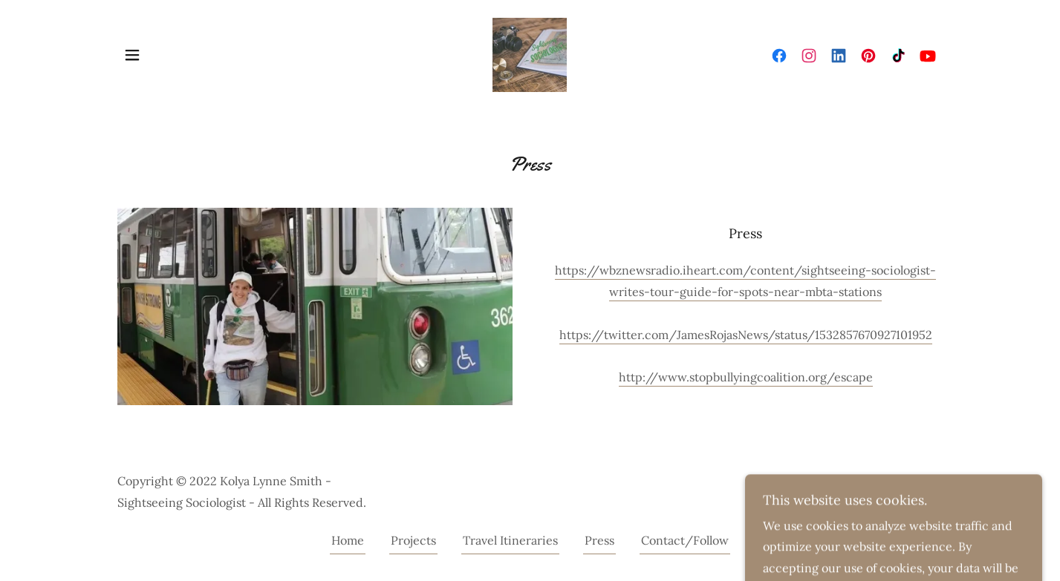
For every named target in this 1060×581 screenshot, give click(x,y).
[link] (529, 53)
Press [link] (599, 540)
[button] (132, 55)
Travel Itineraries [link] (510, 540)
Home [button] (347, 540)
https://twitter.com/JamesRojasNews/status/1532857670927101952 (745, 334)
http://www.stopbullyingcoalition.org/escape (746, 377)
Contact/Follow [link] (685, 540)
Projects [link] (413, 540)
